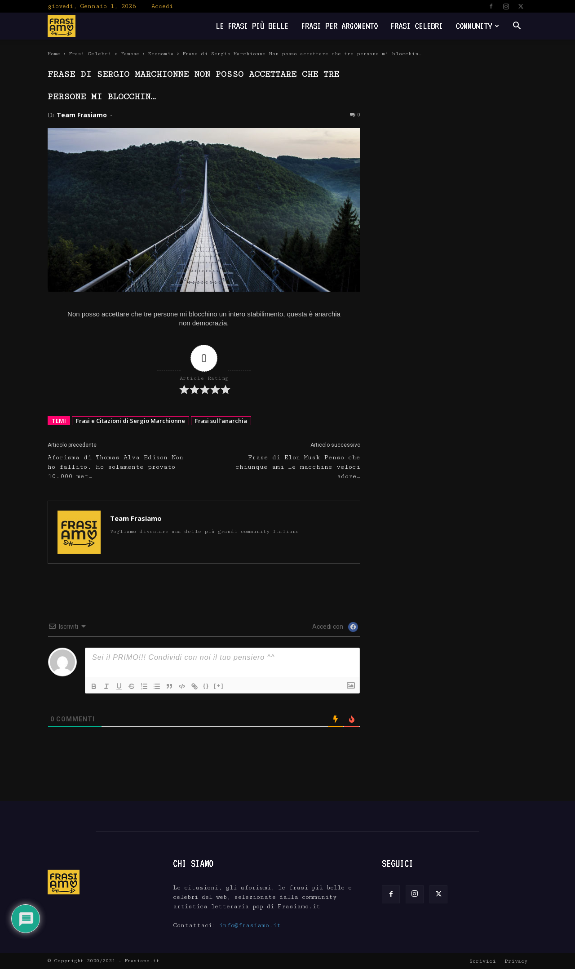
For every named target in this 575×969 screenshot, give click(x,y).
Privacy (515, 961)
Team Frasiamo (82, 115)
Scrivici (482, 961)
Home (54, 54)
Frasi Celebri (416, 26)
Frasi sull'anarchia (221, 421)
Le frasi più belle (252, 26)
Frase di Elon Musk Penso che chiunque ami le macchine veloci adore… (297, 467)
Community (477, 26)
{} (206, 685)
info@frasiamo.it (250, 925)
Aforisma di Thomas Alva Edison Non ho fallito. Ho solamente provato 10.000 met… (115, 467)
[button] (516, 26)
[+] (219, 685)
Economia (161, 54)
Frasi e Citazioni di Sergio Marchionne (130, 421)
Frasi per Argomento (339, 26)
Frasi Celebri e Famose (104, 54)
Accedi (162, 6)
